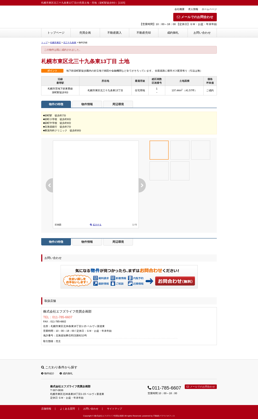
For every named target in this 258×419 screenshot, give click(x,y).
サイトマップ (114, 408)
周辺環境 (118, 104)
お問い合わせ (202, 32)
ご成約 (210, 90)
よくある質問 (67, 408)
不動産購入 (114, 32)
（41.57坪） (190, 90)
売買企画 (85, 32)
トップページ (55, 32)
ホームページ (209, 9)
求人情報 (193, 9)
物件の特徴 (56, 104)
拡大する (95, 224)
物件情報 (87, 104)
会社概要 (180, 9)
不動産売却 (144, 32)
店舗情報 (46, 408)
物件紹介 (47, 373)
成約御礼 (173, 32)
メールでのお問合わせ (195, 17)
